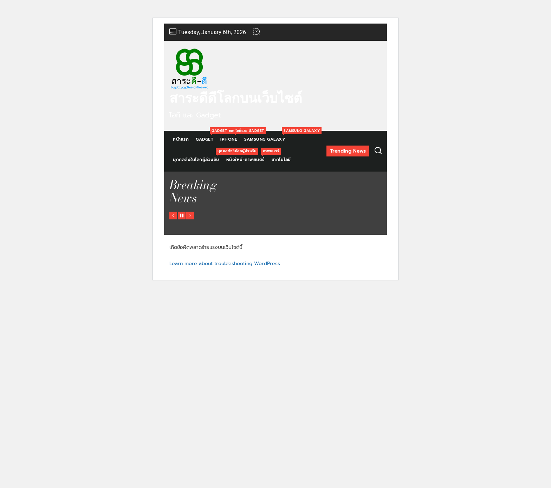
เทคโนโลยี (281, 159)
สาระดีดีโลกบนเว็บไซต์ (235, 98)
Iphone (230, 136)
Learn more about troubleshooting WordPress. (225, 263)
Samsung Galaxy (266, 136)
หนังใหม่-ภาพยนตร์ (247, 157)
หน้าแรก (181, 139)
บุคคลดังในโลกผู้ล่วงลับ (198, 157)
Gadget (206, 136)
